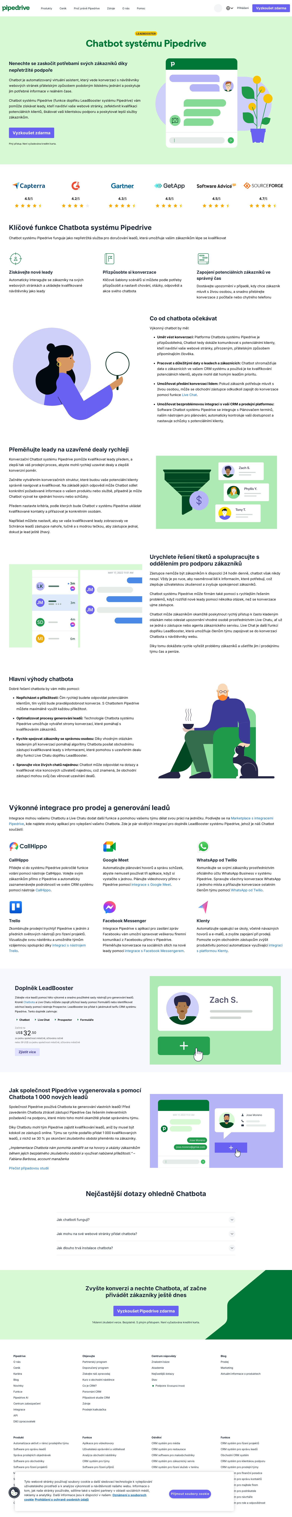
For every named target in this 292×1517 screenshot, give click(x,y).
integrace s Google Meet (151, 884)
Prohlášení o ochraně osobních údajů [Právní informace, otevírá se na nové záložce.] (62, 1499)
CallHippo (43, 890)
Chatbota (29, 1002)
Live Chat (189, 395)
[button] (14, 1493)
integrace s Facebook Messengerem (154, 951)
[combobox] (222, 8)
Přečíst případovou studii (29, 1168)
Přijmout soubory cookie (190, 1494)
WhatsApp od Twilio (247, 890)
